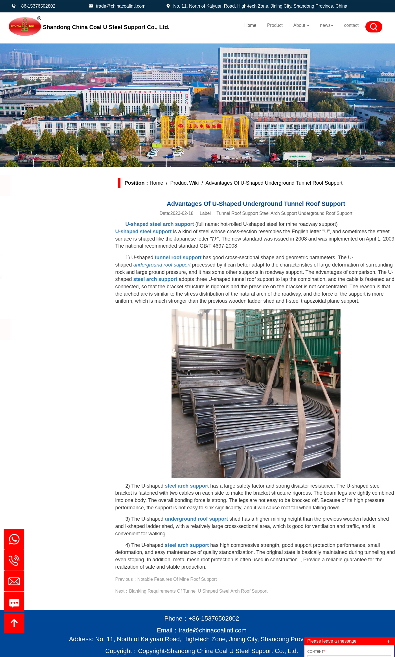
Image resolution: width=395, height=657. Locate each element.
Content (316, 652)
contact (351, 25)
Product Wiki (194, 183)
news (326, 25)
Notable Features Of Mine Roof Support (187, 579)
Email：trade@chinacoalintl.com (202, 630)
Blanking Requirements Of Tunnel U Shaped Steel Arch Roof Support (208, 591)
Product (275, 25)
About (301, 25)
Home (250, 25)
